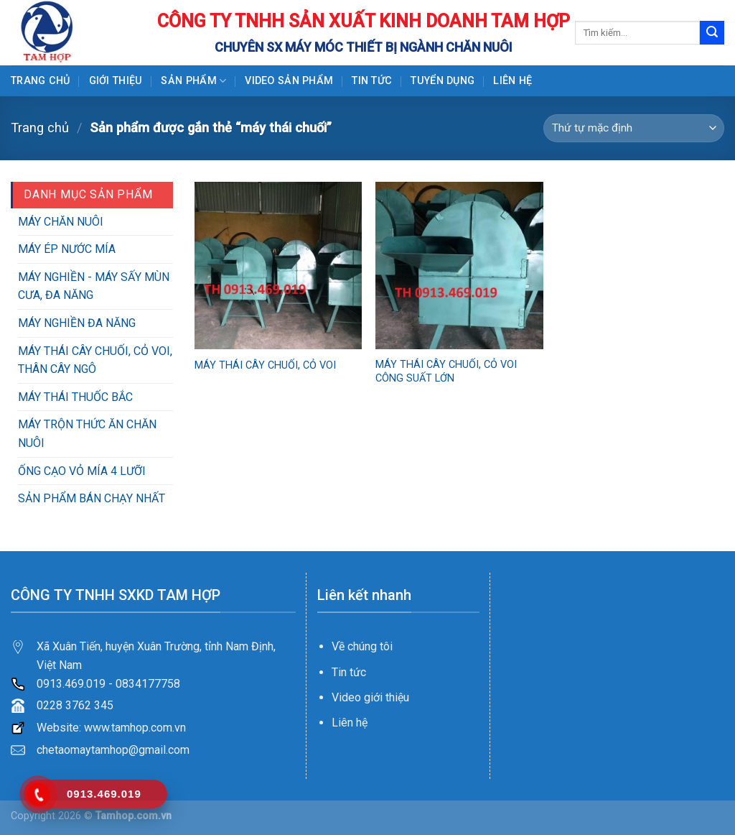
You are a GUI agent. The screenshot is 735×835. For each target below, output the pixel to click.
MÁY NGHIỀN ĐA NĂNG (77, 323)
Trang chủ (40, 81)
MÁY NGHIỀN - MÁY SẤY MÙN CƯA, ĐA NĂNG (93, 286)
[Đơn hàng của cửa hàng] (633, 128)
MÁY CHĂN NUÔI (60, 222)
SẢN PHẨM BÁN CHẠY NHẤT (91, 498)
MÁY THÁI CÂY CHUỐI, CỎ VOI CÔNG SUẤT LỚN (446, 371)
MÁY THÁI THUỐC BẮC (75, 397)
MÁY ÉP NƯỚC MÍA (67, 249)
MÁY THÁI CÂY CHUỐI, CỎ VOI (265, 365)
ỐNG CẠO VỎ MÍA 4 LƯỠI (82, 471)
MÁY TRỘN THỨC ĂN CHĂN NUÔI (87, 434)
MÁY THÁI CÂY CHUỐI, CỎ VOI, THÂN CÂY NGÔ (95, 360)
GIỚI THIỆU (116, 81)
